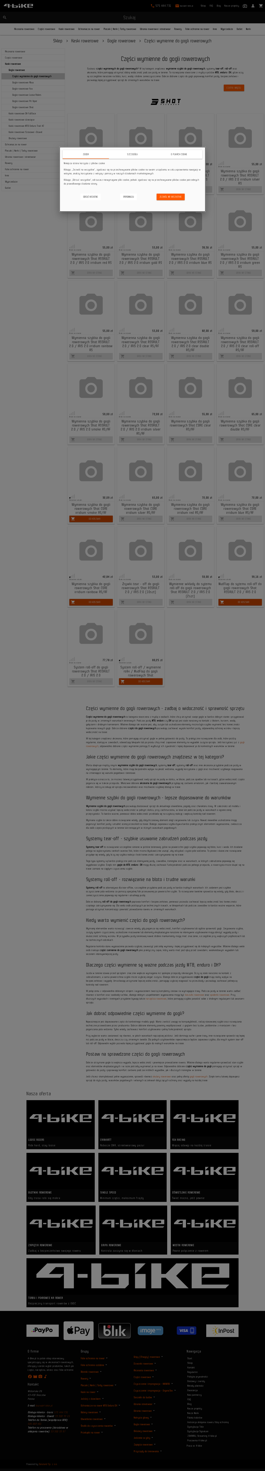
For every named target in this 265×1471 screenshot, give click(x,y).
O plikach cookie (179, 154)
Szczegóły (132, 154)
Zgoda (86, 154)
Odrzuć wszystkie (90, 196)
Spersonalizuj (128, 196)
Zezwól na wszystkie (171, 196)
